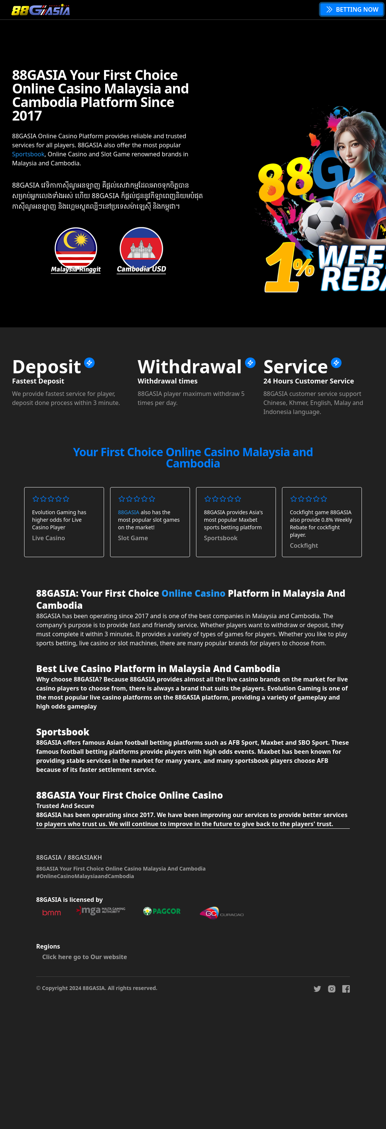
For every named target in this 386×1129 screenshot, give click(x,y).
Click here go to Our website (84, 957)
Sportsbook (28, 154)
